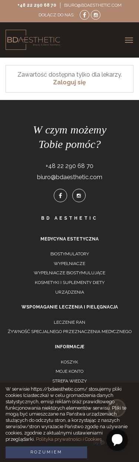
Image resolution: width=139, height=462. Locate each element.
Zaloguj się (69, 82)
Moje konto (69, 371)
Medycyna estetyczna (69, 239)
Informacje (70, 346)
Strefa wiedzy (69, 381)
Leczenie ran (69, 322)
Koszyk (69, 362)
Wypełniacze (69, 263)
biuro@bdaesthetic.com (93, 5)
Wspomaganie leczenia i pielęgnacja (69, 307)
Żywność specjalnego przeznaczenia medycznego (70, 331)
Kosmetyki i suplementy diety (70, 282)
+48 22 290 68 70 (36, 5)
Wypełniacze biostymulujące (69, 272)
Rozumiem (46, 452)
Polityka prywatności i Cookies (69, 439)
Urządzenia (69, 292)
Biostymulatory (69, 253)
